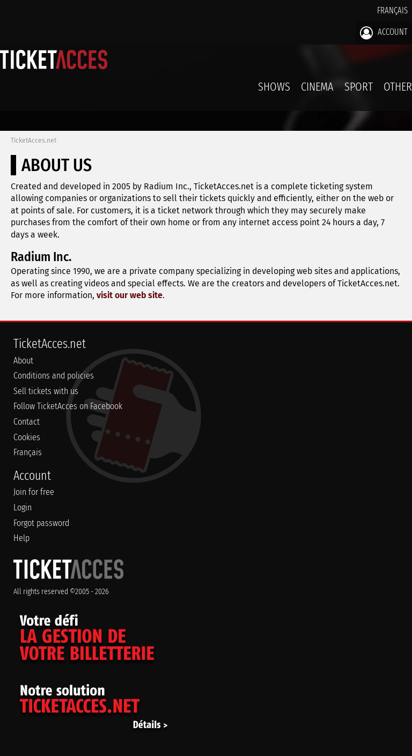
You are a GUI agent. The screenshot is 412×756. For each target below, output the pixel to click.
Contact (26, 422)
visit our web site (130, 295)
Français (392, 10)
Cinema (317, 86)
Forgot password (41, 523)
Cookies (26, 437)
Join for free (33, 492)
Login (22, 507)
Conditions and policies (53, 375)
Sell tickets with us (45, 391)
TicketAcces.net (33, 140)
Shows (274, 86)
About (23, 360)
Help (21, 538)
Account (384, 32)
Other (398, 86)
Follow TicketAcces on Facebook (67, 406)
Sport (358, 86)
